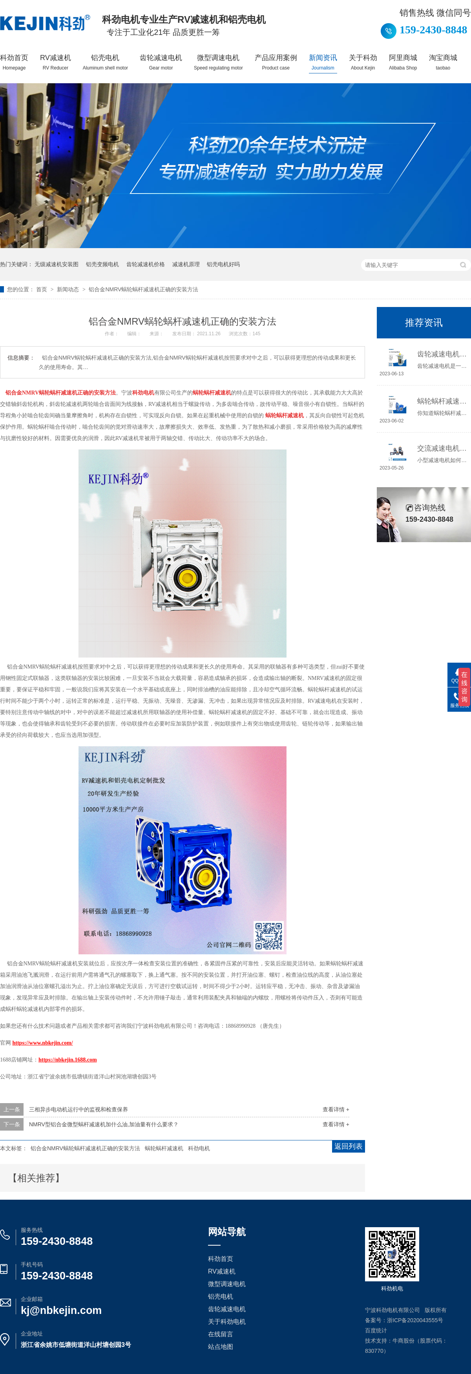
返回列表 (348, 1146)
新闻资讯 (323, 62)
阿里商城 (403, 62)
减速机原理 (186, 264)
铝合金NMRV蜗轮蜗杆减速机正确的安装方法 (143, 289)
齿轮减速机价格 (145, 264)
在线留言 (220, 1334)
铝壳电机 (105, 62)
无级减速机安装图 (56, 264)
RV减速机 (55, 62)
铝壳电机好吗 (223, 264)
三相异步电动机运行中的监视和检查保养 (78, 1109)
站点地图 (220, 1346)
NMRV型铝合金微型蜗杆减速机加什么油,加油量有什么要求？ (104, 1124)
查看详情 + (336, 1109)
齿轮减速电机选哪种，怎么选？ (442, 354)
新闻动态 (68, 289)
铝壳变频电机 (102, 264)
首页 (42, 289)
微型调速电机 (218, 62)
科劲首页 (14, 62)
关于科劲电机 (227, 1321)
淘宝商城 (443, 62)
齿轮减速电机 (161, 62)
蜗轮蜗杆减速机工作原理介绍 (442, 401)
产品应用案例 (276, 62)
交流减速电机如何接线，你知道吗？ (442, 448)
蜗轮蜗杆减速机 (164, 1148)
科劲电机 (199, 1148)
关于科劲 (363, 62)
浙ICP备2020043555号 (415, 1320)
